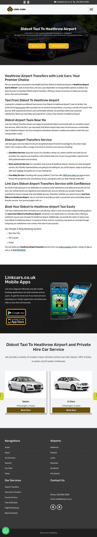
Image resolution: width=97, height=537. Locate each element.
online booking (65, 247)
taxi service (20, 108)
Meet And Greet (11, 513)
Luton (52, 458)
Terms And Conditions (48, 533)
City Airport (55, 474)
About (7, 453)
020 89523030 (19, 250)
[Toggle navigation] (91, 9)
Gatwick (53, 453)
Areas (7, 474)
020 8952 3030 (81, 2)
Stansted (54, 463)
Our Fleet (8, 468)
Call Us (37, 46)
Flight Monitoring (12, 508)
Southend (54, 468)
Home (7, 447)
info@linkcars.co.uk (63, 2)
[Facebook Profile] (25, 2)
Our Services (10, 458)
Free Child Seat (11, 503)
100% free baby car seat (73, 175)
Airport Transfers (12, 487)
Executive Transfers (13, 492)
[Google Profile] (28, 2)
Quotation (58, 46)
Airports (8, 463)
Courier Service (11, 497)
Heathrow (54, 447)
